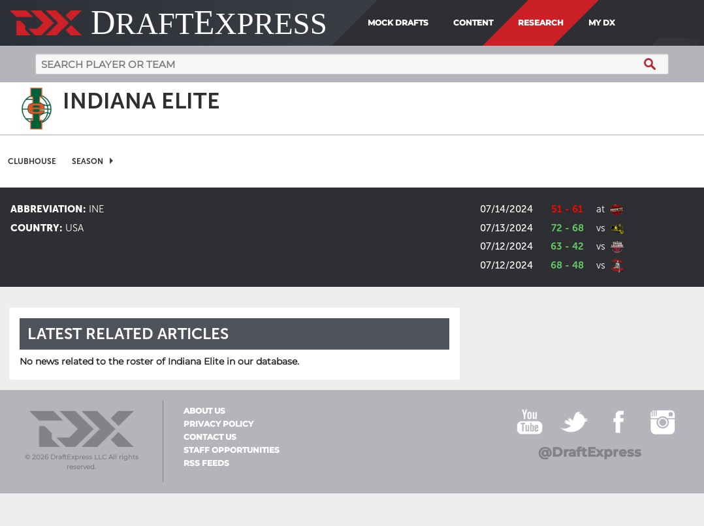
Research (541, 22)
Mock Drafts (398, 22)
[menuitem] (624, 23)
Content (473, 22)
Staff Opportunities (232, 450)
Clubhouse (32, 161)
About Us (204, 411)
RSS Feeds (206, 463)
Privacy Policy (218, 424)
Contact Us (210, 437)
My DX (601, 22)
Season (87, 161)
